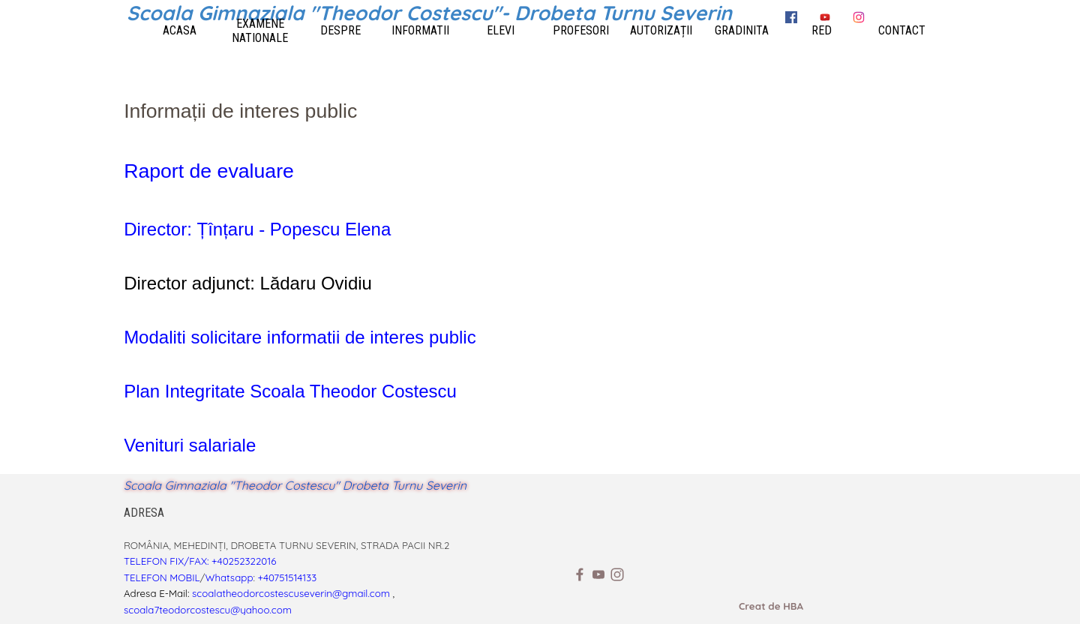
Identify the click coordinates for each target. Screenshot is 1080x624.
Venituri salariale (190, 445)
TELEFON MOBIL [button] (162, 578)
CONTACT (902, 30)
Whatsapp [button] (230, 578)
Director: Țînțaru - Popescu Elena (257, 229)
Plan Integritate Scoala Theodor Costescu (290, 391)
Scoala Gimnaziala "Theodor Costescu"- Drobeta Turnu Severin (429, 13)
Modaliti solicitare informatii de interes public (300, 337)
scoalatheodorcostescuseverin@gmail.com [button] (291, 593)
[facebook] (579, 574)
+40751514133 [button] (287, 578)
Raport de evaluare (209, 171)
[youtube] (598, 574)
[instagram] (617, 574)
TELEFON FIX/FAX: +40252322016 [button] (200, 561)
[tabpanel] (540, 277)
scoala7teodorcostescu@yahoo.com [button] (208, 610)
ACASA (179, 30)
